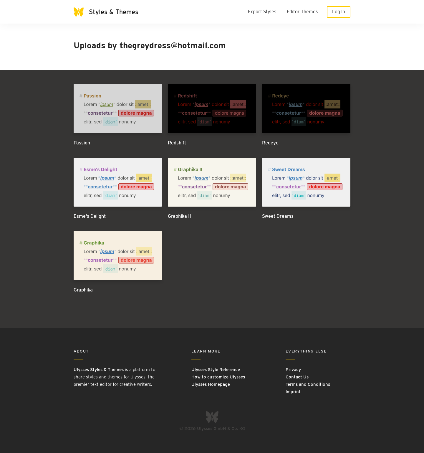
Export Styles (262, 11)
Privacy (293, 369)
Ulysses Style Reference (215, 369)
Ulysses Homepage (210, 384)
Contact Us (297, 377)
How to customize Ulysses (218, 377)
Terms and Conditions (308, 384)
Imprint (293, 391)
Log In (338, 11)
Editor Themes (302, 11)
